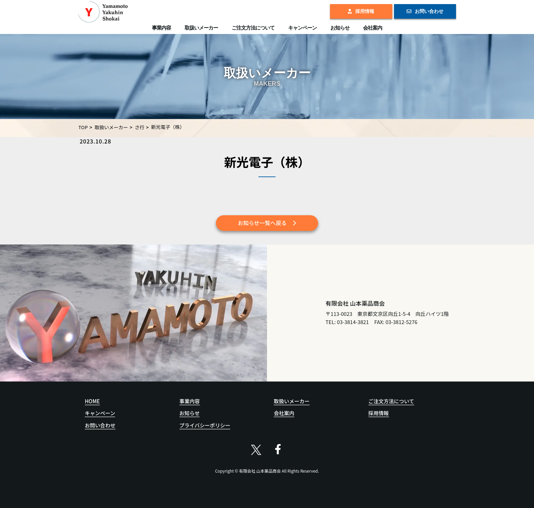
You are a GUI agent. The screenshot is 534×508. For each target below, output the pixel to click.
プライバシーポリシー (205, 425)
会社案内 (372, 28)
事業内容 (161, 28)
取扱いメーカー (201, 28)
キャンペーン (302, 28)
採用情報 (361, 11)
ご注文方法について (253, 28)
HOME (92, 401)
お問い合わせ (425, 11)
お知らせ (339, 28)
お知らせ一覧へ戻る (267, 223)
